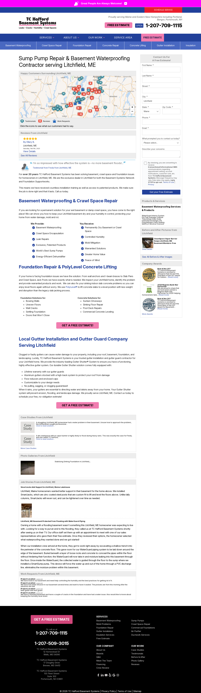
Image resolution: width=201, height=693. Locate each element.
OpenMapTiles (109, 116)
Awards (99, 653)
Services (47, 37)
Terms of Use (168, 182)
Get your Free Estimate (161, 192)
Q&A (98, 657)
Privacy (151, 184)
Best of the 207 (164, 269)
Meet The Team (104, 660)
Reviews (135, 664)
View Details (147, 249)
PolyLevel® (71, 287)
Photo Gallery (137, 660)
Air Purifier (136, 631)
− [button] (132, 112)
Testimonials (137, 653)
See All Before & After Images (157, 256)
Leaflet (99, 116)
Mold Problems (103, 624)
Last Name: (148, 75)
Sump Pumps (137, 620)
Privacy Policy (108, 691)
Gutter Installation (166, 45)
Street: (146, 86)
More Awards (147, 314)
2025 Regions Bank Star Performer (167, 286)
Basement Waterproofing (108, 620)
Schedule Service (163, 10)
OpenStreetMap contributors (125, 116)
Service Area (123, 37)
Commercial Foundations (143, 627)
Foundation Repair (82, 45)
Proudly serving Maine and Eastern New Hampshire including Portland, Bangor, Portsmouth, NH (145, 18)
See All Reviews (29, 155)
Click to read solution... (45, 426)
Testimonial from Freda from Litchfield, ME (52, 168)
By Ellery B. (29, 142)
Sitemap (137, 691)
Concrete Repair (110, 45)
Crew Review (102, 667)
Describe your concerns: (153, 149)
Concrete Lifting (138, 45)
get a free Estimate (52, 619)
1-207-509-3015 (52, 643)
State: (145, 107)
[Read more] (173, 277)
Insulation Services (105, 634)
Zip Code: (167, 107)
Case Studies (137, 650)
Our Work (96, 37)
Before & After (138, 657)
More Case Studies (28, 448)
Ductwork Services (140, 634)
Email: (145, 128)
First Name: (148, 65)
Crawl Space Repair (52, 45)
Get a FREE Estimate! (77, 325)
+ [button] (132, 107)
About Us (71, 37)
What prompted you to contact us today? (161, 138)
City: (145, 96)
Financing (100, 664)
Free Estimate (118, 25)
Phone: (146, 117)
